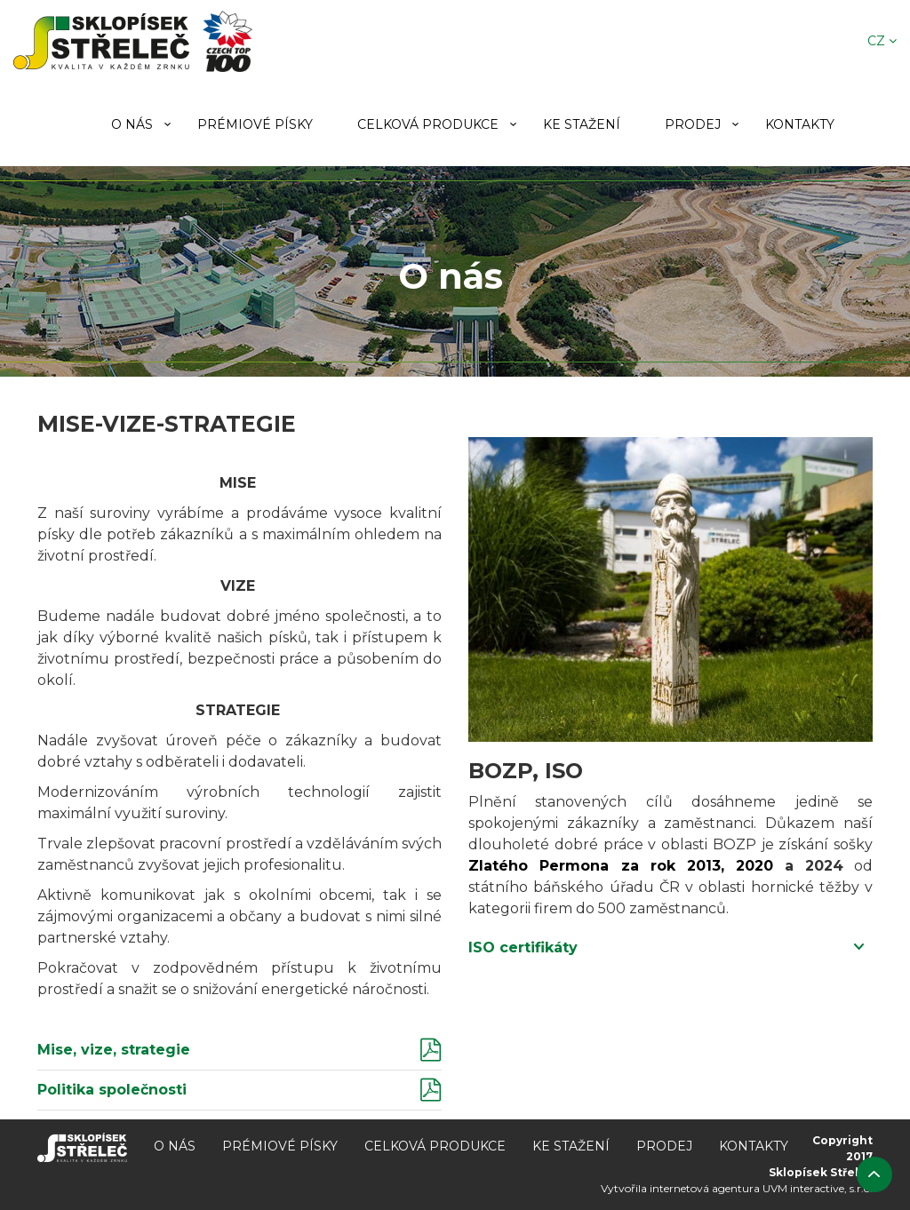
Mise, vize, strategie (113, 1049)
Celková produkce (428, 124)
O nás (132, 124)
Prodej (693, 124)
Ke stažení (581, 124)
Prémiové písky (255, 124)
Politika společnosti (112, 1089)
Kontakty (799, 124)
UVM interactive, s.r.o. (817, 1188)
